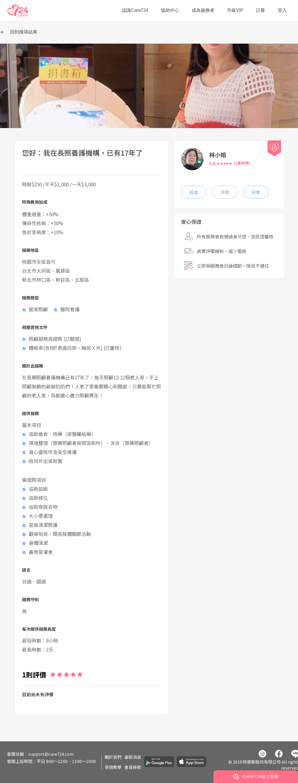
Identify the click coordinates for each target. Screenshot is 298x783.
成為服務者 (203, 10)
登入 (282, 10)
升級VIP (235, 10)
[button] (18, 10)
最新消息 (132, 757)
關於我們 (113, 757)
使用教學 (113, 767)
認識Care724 (135, 10)
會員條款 (132, 767)
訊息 (193, 192)
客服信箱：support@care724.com (40, 754)
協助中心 (170, 10)
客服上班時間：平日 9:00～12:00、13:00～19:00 (51, 761)
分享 (255, 192)
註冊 (260, 10)
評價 (224, 192)
